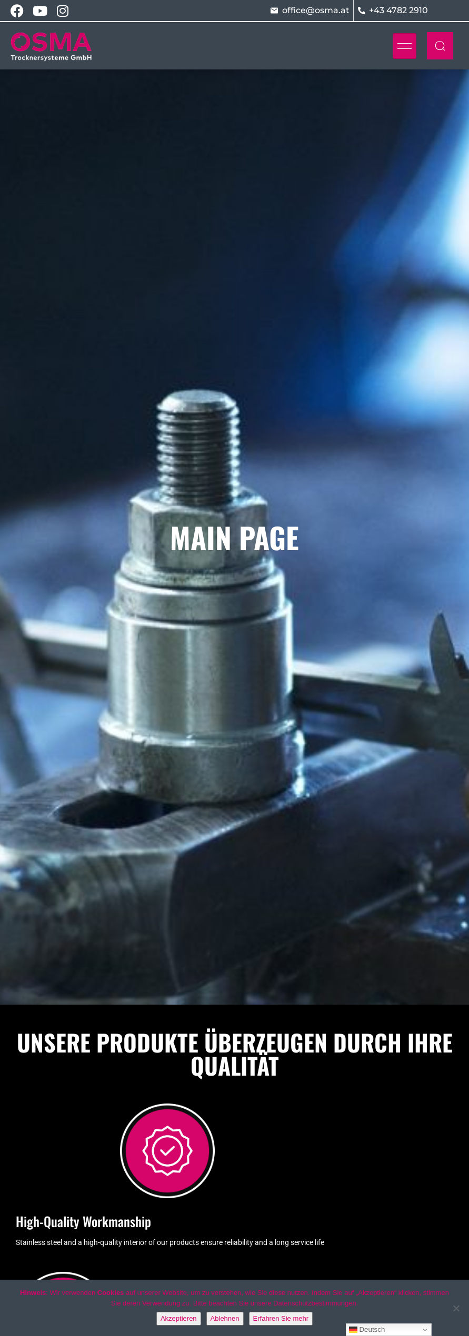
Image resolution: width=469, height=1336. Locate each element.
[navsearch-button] (440, 45)
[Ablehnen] (456, 1308)
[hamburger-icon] (404, 46)
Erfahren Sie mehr (281, 1318)
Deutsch (367, 1329)
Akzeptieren (179, 1318)
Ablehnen (225, 1318)
